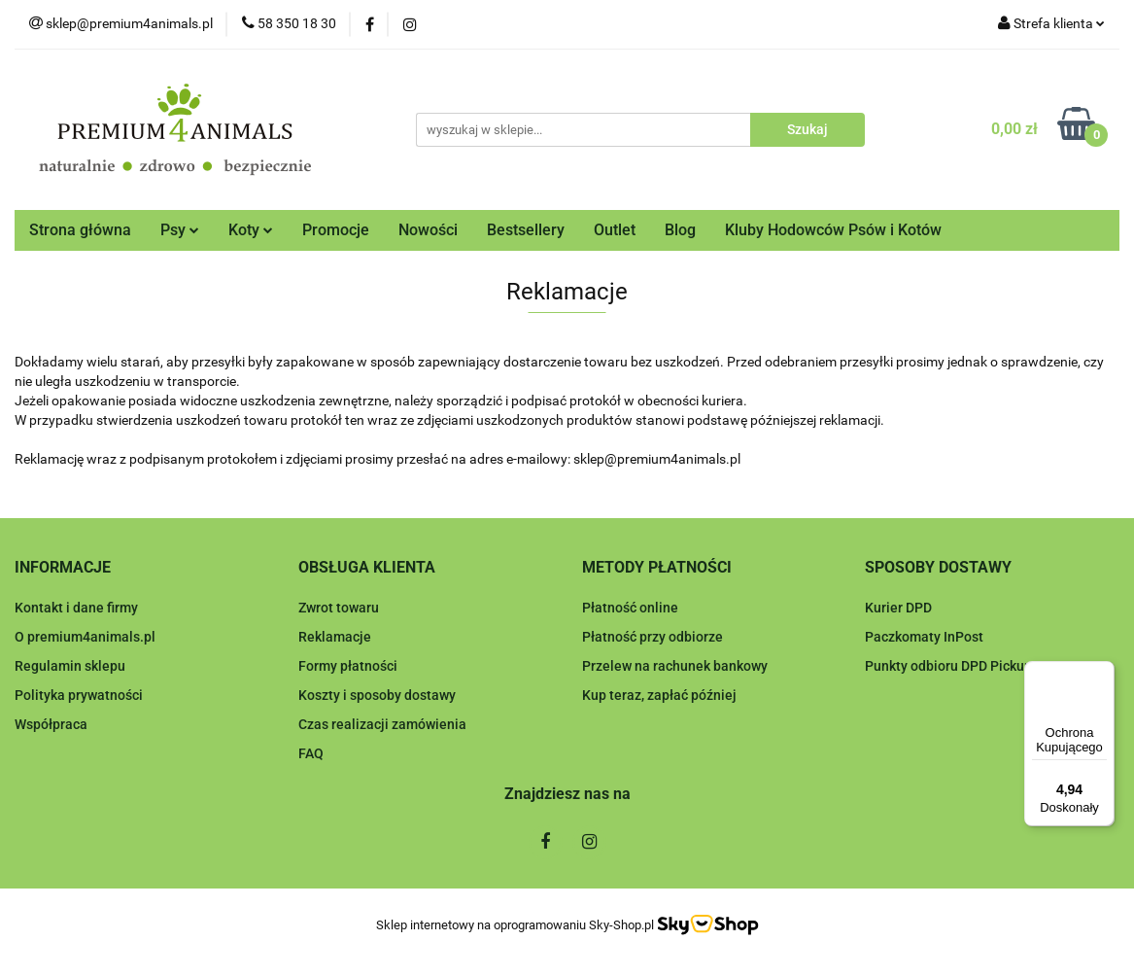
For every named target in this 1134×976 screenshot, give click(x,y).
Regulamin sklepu (70, 666)
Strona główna (80, 230)
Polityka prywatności (79, 695)
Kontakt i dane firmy (76, 607)
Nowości (428, 230)
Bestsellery (526, 230)
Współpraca (51, 724)
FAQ (311, 753)
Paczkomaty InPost (924, 637)
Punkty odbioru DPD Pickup (948, 666)
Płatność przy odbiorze (652, 637)
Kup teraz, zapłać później (659, 695)
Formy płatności (347, 666)
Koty (250, 230)
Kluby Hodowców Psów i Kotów (833, 230)
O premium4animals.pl (85, 637)
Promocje (335, 230)
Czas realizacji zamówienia (382, 724)
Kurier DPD (898, 607)
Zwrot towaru (338, 607)
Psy (179, 230)
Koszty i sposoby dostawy (377, 695)
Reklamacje (334, 637)
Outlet (615, 230)
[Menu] (1103, 672)
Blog (680, 230)
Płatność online (630, 607)
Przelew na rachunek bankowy (675, 666)
